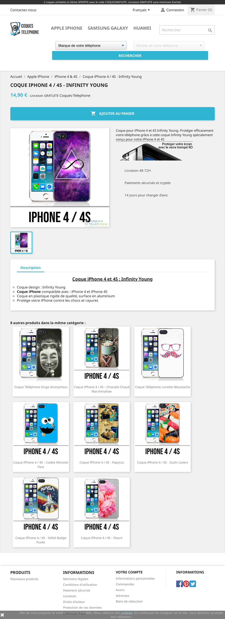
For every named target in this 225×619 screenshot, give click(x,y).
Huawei (142, 28)
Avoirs (120, 590)
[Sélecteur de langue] (142, 10)
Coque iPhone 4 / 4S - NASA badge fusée (40, 540)
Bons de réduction (129, 601)
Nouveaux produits (24, 579)
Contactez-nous (23, 9)
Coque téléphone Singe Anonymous (40, 387)
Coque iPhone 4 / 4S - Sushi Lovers (162, 462)
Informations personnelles (135, 578)
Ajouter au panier (112, 114)
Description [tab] (30, 267)
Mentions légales (75, 579)
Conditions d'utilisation (80, 584)
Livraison (69, 596)
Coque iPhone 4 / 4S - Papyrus (102, 462)
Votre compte (129, 572)
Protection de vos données (82, 607)
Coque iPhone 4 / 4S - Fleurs (101, 538)
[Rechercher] (187, 30)
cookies (126, 613)
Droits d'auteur (74, 602)
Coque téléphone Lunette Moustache (162, 387)
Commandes (125, 584)
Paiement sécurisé (76, 590)
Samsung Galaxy (108, 28)
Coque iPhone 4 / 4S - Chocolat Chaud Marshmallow (102, 389)
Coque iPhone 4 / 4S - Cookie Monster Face (41, 464)
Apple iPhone (66, 28)
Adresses (122, 595)
